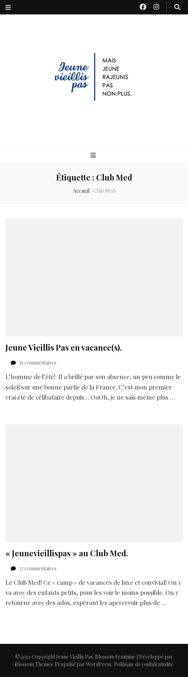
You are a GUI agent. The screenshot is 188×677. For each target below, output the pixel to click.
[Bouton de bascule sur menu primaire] (94, 155)
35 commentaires (38, 362)
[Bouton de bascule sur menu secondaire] (8, 7)
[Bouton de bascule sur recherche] (177, 7)
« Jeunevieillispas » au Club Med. (66, 553)
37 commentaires (38, 568)
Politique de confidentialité (143, 664)
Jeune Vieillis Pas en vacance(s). (63, 347)
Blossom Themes (34, 664)
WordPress (98, 664)
